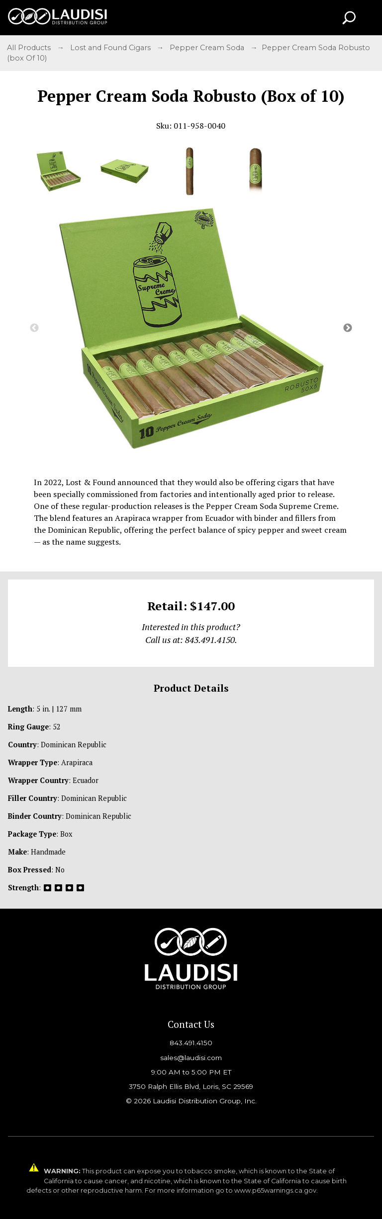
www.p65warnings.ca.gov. (276, 1190)
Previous (34, 328)
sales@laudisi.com (191, 1058)
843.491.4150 (191, 1043)
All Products (30, 47)
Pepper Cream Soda (208, 47)
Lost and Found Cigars (111, 47)
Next (348, 328)
